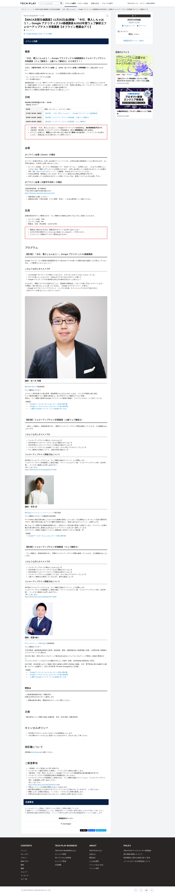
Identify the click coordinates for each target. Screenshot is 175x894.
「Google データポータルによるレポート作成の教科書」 (48, 406)
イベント (29, 9)
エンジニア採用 (60, 854)
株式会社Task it (31, 387)
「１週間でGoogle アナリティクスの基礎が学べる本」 (48, 409)
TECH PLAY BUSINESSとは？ (66, 850)
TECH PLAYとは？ (96, 850)
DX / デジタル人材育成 (63, 858)
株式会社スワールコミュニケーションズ (39, 513)
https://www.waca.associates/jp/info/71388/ (41, 470)
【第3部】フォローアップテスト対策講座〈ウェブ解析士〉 (66, 121)
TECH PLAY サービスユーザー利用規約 (137, 850)
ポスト (84, 830)
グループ (24, 872)
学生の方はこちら (133, 3)
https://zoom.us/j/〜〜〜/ (45, 171)
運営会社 (92, 858)
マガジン (24, 858)
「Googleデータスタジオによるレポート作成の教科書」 (48, 404)
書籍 (22, 868)
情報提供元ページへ (66, 818)
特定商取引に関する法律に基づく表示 (137, 858)
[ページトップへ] (28, 3)
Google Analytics (32, 34)
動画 (22, 865)
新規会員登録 (151, 3)
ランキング (25, 875)
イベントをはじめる (96, 865)
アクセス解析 (47, 34)
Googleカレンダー (128, 26)
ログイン (142, 3)
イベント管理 (94, 868)
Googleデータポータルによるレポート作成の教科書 (47, 536)
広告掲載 (58, 865)
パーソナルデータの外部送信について (137, 861)
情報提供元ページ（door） (134, 41)
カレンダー (25, 854)
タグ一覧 (24, 879)
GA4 (40, 34)
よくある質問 (94, 861)
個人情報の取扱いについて (133, 854)
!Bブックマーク (101, 830)
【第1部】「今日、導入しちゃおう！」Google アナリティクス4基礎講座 (71, 113)
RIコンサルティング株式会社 (35, 643)
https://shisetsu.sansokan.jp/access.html (40, 193)
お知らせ (92, 854)
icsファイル (141, 26)
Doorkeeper (35, 752)
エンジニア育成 (60, 861)
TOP (22, 9)
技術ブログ (25, 861)
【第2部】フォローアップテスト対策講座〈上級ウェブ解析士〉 (68, 117)
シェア (91, 830)
